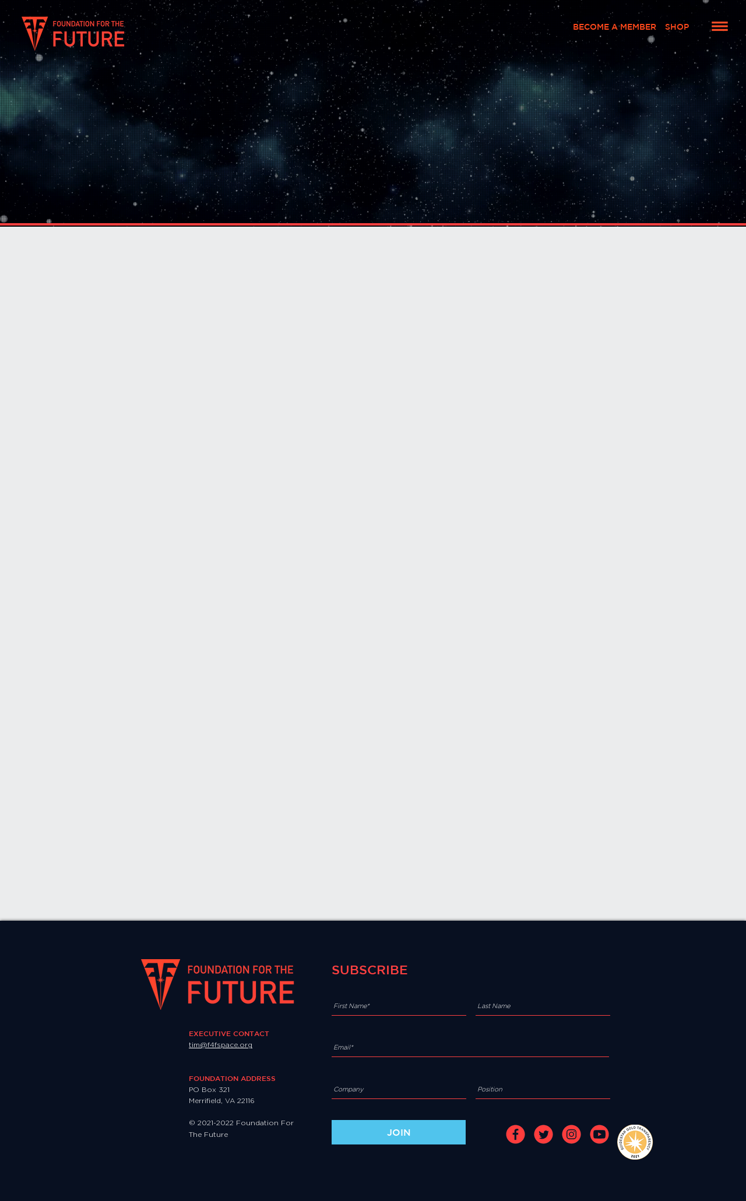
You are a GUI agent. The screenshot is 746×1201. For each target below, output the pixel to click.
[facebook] (515, 1134)
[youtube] (599, 1134)
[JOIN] (399, 1132)
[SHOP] (676, 27)
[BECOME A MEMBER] (614, 27)
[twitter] (543, 1134)
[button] (719, 26)
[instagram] (571, 1134)
